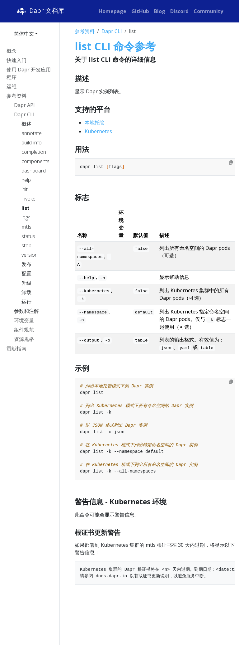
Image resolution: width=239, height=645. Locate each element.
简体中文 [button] (24, 33)
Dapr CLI (111, 31)
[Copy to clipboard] (231, 162)
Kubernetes (98, 131)
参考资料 (85, 31)
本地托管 (95, 122)
